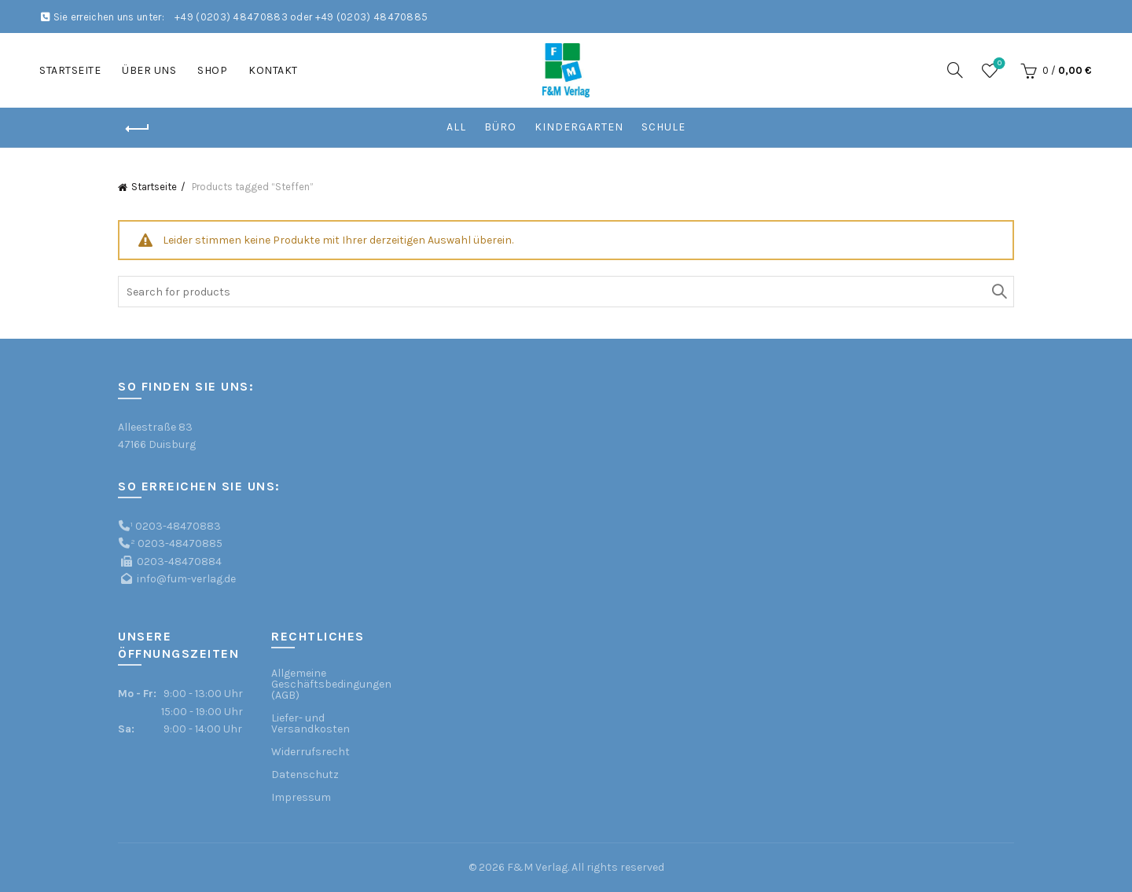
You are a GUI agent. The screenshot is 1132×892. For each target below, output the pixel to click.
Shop (212, 70)
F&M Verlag (537, 867)
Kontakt (273, 70)
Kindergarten (579, 127)
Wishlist (998, 64)
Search (998, 291)
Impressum (301, 797)
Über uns (149, 70)
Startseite (70, 70)
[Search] (955, 70)
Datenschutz (305, 774)
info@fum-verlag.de (186, 578)
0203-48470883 (178, 526)
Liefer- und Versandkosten (310, 723)
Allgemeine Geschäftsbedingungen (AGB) (331, 684)
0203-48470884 (179, 561)
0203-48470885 (180, 543)
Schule (663, 127)
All (456, 127)
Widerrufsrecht (310, 751)
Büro (500, 127)
